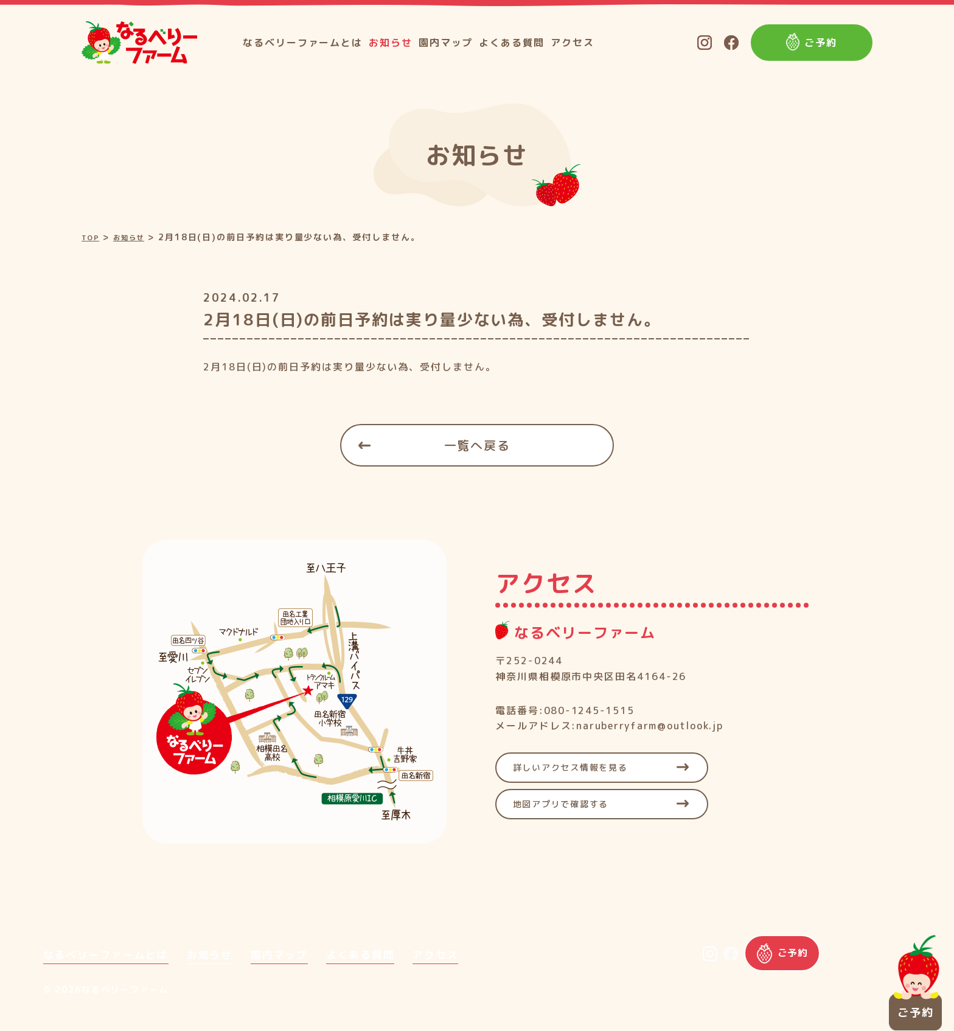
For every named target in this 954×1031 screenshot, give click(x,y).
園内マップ (446, 42)
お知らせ (391, 42)
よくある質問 (512, 42)
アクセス (572, 42)
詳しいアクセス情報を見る (580, 767)
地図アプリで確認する (569, 803)
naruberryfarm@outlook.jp (650, 725)
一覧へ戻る (477, 444)
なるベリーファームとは (303, 42)
